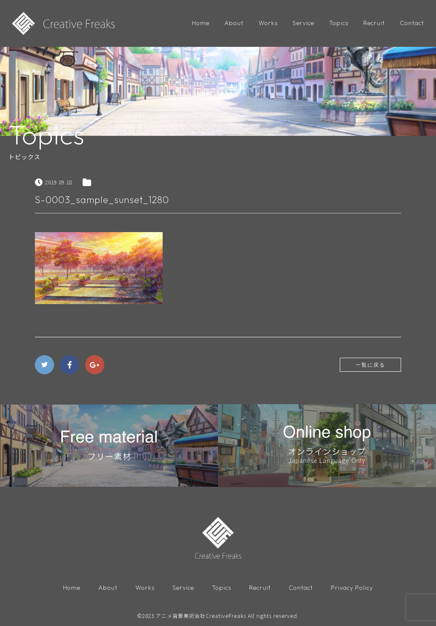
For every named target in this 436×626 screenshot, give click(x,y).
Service (303, 23)
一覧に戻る (370, 365)
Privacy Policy (352, 588)
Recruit (374, 23)
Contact (412, 23)
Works (268, 23)
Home (200, 23)
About (234, 23)
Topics (338, 23)
